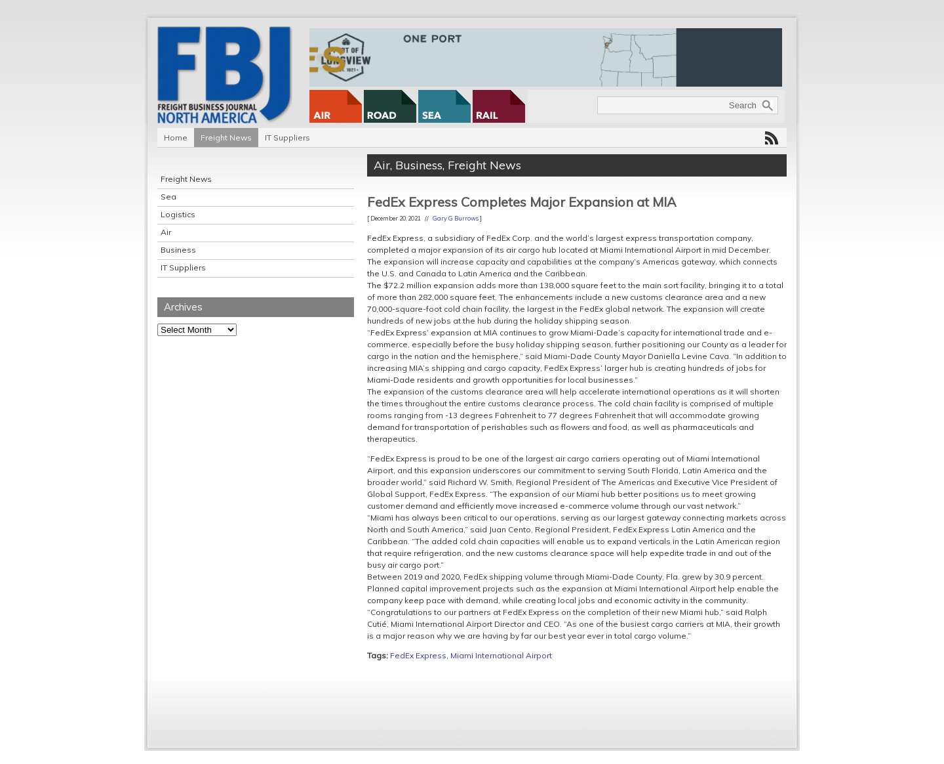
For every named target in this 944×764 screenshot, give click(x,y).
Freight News (226, 137)
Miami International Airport (501, 655)
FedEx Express (418, 655)
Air (166, 232)
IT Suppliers (287, 137)
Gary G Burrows (456, 218)
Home (175, 137)
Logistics (178, 214)
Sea (168, 197)
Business (178, 250)
